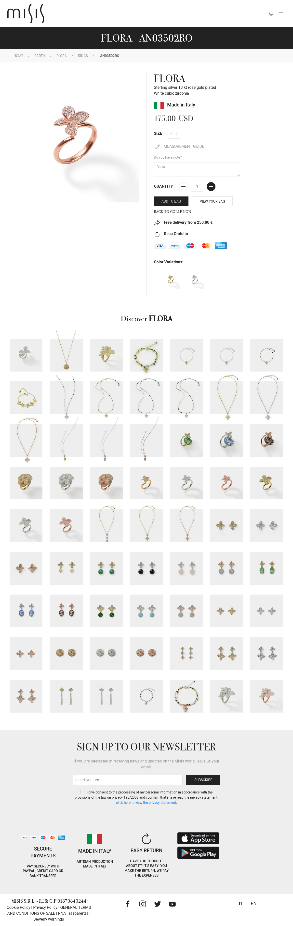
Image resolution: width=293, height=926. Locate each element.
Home (18, 56)
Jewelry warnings (49, 919)
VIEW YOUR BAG (212, 201)
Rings (83, 56)
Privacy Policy (45, 907)
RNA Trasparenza (73, 913)
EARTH (40, 56)
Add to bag (171, 201)
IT (241, 904)
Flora (61, 56)
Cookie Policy (18, 907)
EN (254, 904)
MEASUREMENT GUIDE (179, 146)
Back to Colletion (172, 211)
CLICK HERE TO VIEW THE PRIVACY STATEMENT (146, 803)
